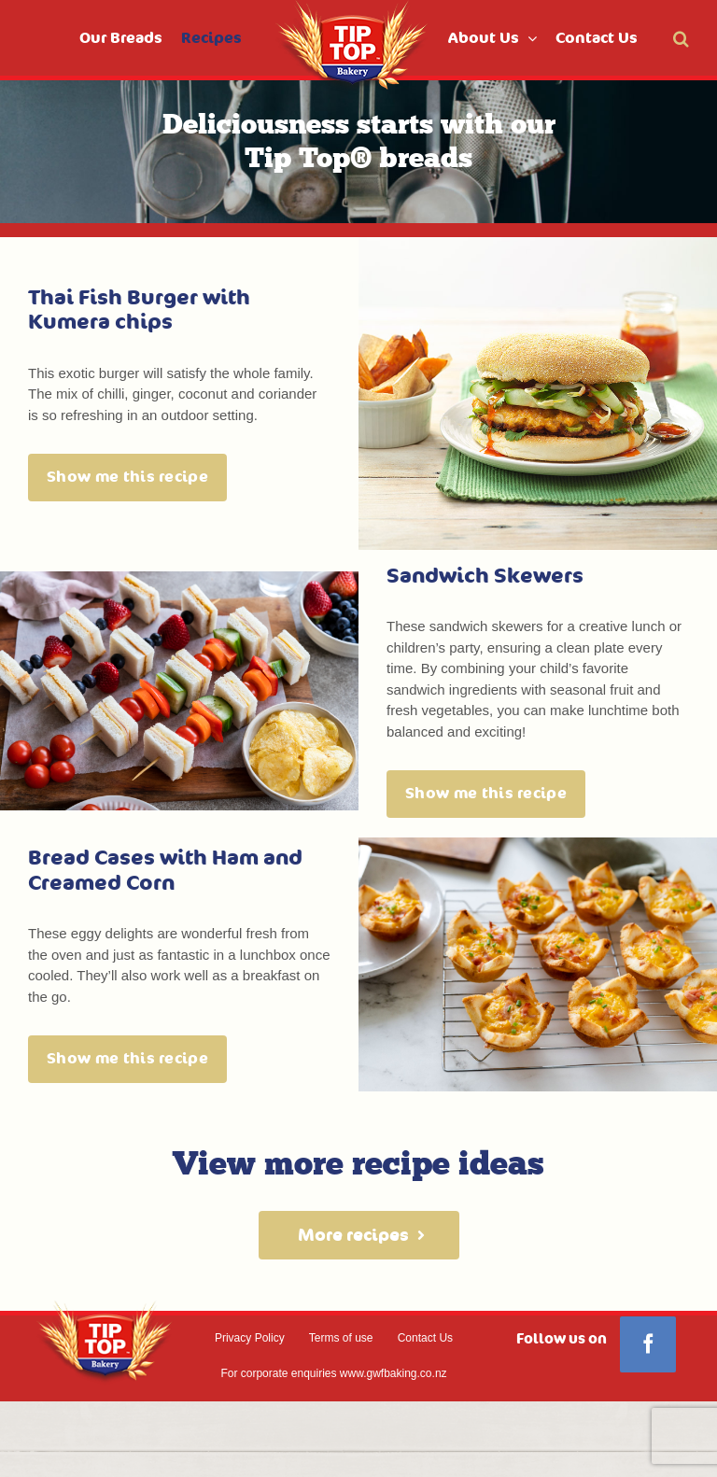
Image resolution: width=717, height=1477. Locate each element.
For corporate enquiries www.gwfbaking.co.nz (333, 1373)
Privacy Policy (250, 1337)
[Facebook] (648, 1344)
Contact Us (425, 1337)
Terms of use (341, 1337)
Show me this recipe (127, 477)
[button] (681, 38)
